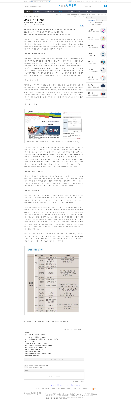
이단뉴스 (27, 16)
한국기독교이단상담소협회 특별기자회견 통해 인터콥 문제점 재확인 (41, 339)
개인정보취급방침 (45, 388)
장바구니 (101, 1)
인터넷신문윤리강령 (83, 388)
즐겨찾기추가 (28, 1)
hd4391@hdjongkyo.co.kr (77, 397)
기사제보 (86, 1)
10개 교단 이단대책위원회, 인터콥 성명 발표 (35, 337)
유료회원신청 (97, 1)
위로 (82, 381)
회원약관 (53, 388)
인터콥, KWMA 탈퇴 (30, 341)
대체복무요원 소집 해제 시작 (35, 367)
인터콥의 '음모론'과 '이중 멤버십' (33, 351)
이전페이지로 (76, 381)
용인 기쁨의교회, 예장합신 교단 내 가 (95, 22)
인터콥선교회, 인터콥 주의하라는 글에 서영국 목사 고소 (38, 345)
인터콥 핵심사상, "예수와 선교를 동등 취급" (36, 347)
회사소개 (37, 388)
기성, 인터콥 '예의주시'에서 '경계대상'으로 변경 (36, 343)
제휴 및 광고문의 (61, 388)
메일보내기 (54, 359)
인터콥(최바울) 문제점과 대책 (32, 355)
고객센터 (82, 1)
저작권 (68, 388)
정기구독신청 (91, 1)
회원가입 (74, 1)
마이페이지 (78, 1)
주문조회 (105, 1)
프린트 (47, 359)
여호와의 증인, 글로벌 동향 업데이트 (96, 24)
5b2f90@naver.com (40, 24)
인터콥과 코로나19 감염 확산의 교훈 (34, 349)
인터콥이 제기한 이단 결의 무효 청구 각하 (35, 335)
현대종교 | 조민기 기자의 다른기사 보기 (74, 329)
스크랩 (61, 359)
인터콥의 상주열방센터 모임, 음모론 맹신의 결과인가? (38, 353)
